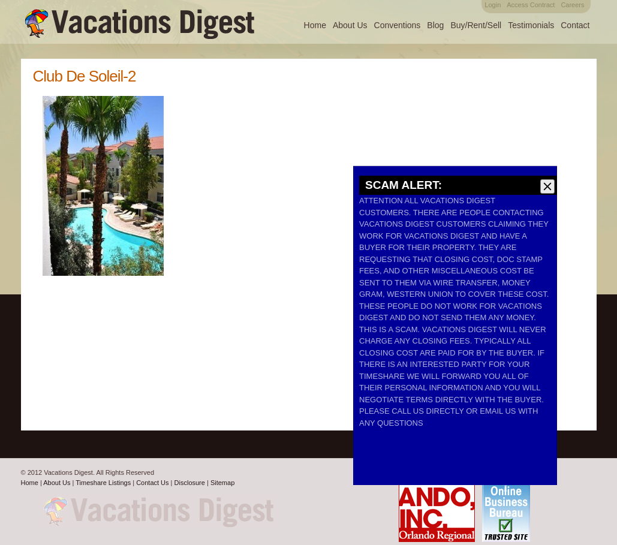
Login (492, 4)
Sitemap (222, 482)
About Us (350, 25)
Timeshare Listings (103, 482)
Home (315, 25)
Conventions (397, 25)
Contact (575, 25)
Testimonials (531, 25)
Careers (572, 4)
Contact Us (152, 482)
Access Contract (531, 4)
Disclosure (189, 482)
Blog (435, 25)
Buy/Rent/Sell (475, 25)
